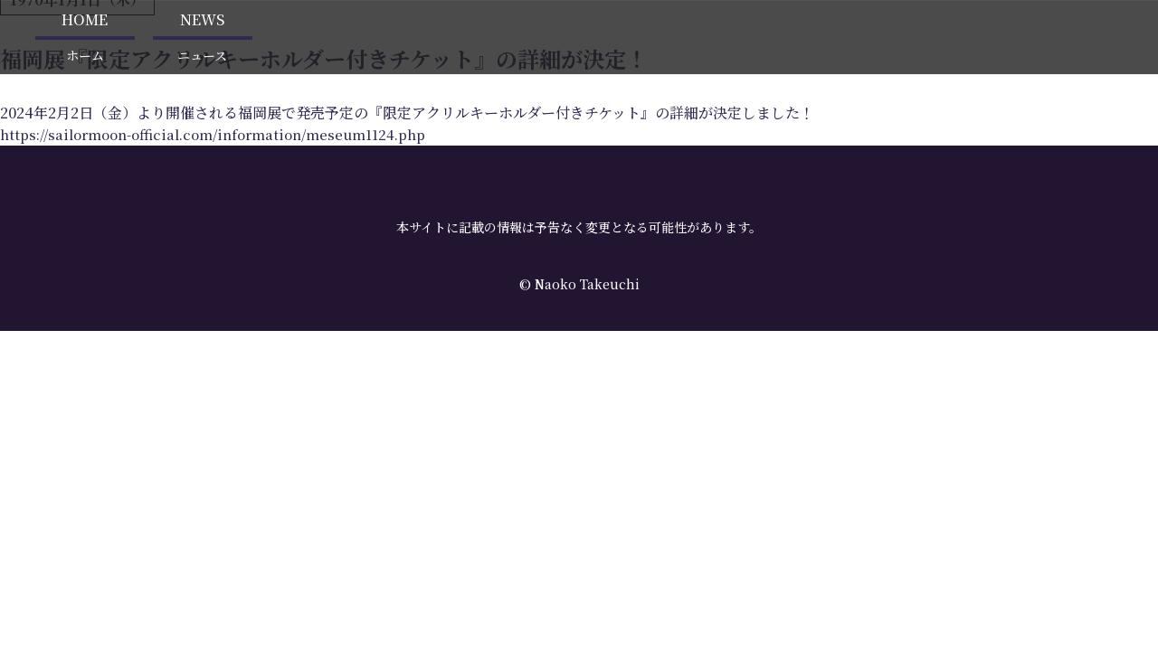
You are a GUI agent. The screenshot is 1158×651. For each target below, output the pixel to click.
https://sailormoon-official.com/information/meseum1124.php (226, 126)
